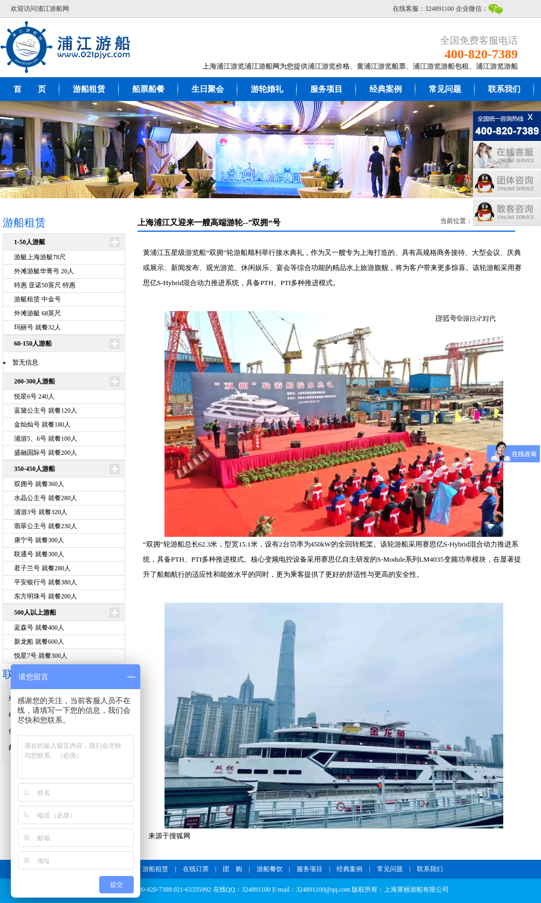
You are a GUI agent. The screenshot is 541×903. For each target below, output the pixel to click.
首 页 (29, 89)
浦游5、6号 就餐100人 (45, 438)
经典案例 (385, 89)
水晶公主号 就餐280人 (45, 498)
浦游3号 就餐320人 (40, 512)
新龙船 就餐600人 (39, 641)
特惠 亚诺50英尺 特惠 (45, 285)
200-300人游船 (34, 381)
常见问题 (445, 89)
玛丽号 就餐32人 (37, 327)
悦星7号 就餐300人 (40, 655)
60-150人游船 (33, 343)
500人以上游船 (35, 612)
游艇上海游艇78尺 (40, 257)
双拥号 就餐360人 (39, 484)
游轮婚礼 (267, 89)
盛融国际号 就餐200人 (45, 452)
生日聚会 (207, 89)
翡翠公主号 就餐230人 (45, 526)
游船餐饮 (270, 869)
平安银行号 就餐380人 (45, 582)
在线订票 (196, 869)
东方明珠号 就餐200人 (45, 596)
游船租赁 (89, 89)
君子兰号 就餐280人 (42, 568)
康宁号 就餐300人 (39, 540)
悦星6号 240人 (34, 396)
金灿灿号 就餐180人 (42, 424)
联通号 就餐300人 (39, 554)
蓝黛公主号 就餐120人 (45, 410)
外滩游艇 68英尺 (37, 313)
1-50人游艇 (29, 242)
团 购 (232, 869)
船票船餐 (148, 89)
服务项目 (326, 89)
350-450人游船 (34, 469)
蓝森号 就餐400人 (39, 627)
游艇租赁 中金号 (37, 299)
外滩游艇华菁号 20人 (44, 271)
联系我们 (504, 89)
